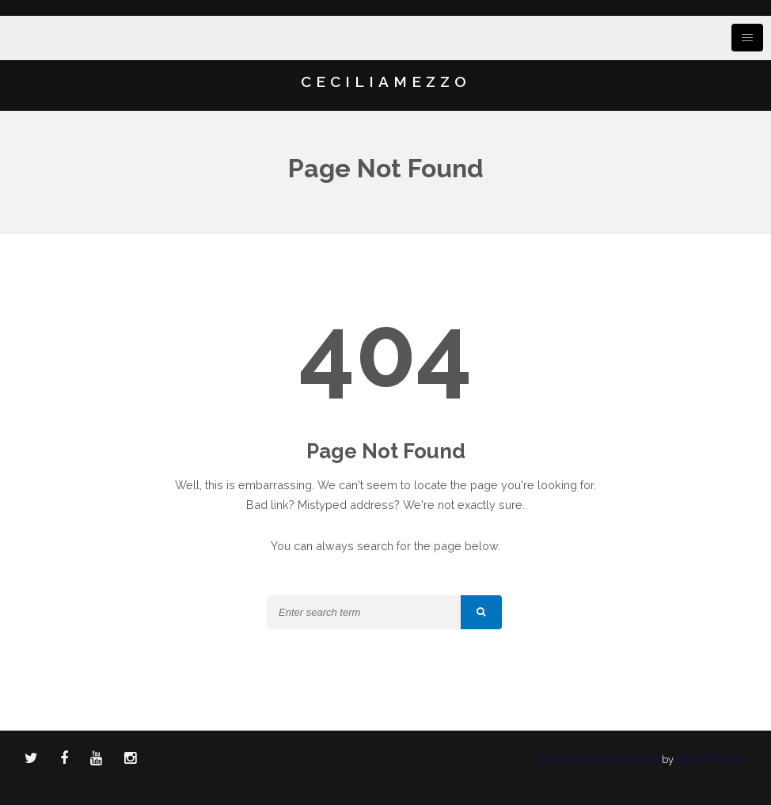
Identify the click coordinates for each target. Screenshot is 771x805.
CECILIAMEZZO (386, 81)
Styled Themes (711, 759)
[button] (481, 612)
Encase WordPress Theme (598, 759)
